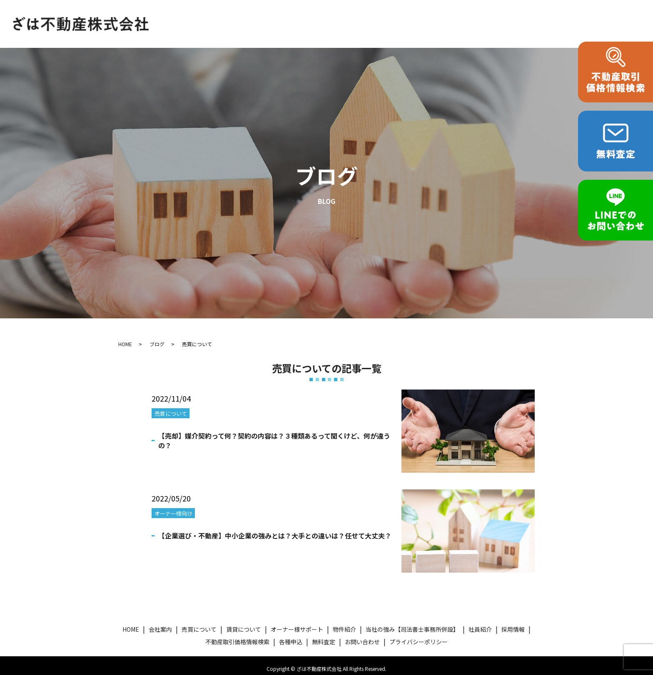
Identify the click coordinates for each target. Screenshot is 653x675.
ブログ (157, 337)
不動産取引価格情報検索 (237, 635)
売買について (248, 14)
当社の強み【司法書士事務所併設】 (506, 14)
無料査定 (323, 635)
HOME (165, 14)
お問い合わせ (176, 28)
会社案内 (202, 14)
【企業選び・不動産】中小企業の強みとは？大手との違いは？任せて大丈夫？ (274, 529)
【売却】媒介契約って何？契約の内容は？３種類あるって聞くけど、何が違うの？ (274, 434)
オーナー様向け (173, 507)
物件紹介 (424, 14)
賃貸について (303, 14)
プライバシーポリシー (418, 635)
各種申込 (587, 14)
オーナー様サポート (367, 14)
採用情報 (513, 623)
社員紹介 (480, 623)
